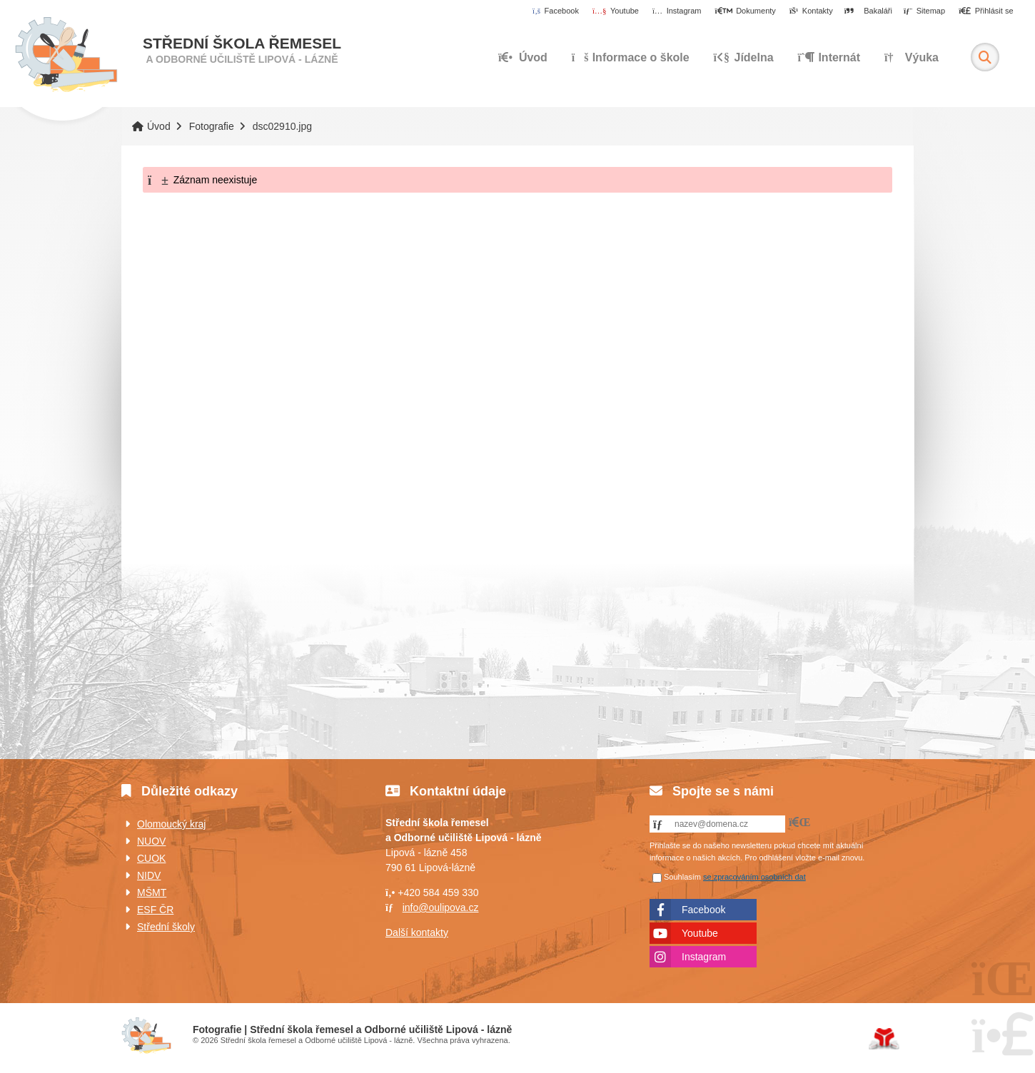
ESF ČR (155, 909)
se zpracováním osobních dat (754, 877)
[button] (986, 11)
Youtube (700, 933)
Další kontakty (416, 932)
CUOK (151, 858)
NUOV (151, 841)
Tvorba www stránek (884, 1038)
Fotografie (211, 126)
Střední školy (166, 926)
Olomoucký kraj (171, 824)
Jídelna (744, 57)
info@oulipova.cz (441, 907)
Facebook (703, 909)
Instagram (704, 956)
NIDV (149, 875)
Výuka (911, 57)
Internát (829, 57)
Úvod (66, 54)
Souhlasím (682, 877)
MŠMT (151, 892)
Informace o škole (631, 57)
